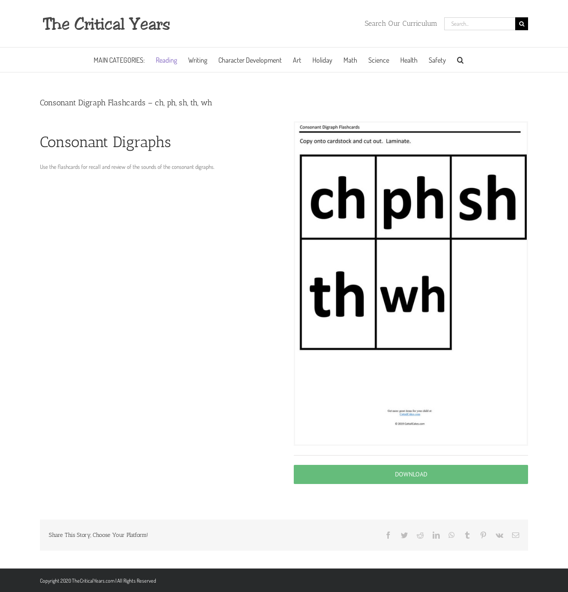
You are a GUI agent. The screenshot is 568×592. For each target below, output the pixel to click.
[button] (460, 60)
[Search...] (479, 23)
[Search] (521, 23)
